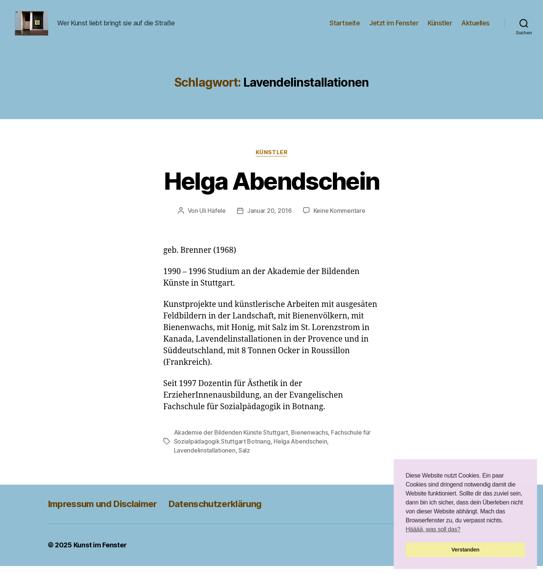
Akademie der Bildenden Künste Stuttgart (231, 441)
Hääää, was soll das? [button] (433, 529)
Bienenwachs (309, 441)
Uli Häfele (212, 219)
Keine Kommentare (339, 219)
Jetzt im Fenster (393, 27)
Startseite (345, 27)
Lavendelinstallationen (204, 459)
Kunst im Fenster (100, 554)
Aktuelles (475, 27)
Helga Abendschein (272, 189)
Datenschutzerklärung (215, 512)
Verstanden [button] (466, 550)
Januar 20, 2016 (269, 219)
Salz (244, 459)
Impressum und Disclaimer (102, 512)
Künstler (440, 27)
